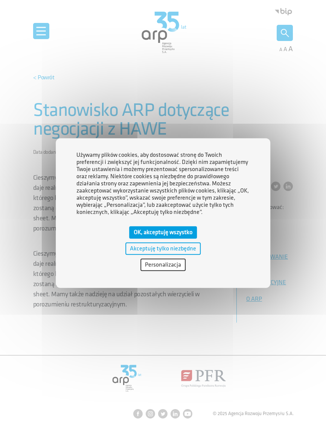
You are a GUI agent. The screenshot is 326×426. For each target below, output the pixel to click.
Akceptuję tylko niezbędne (163, 248)
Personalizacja (163, 264)
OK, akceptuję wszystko (163, 232)
